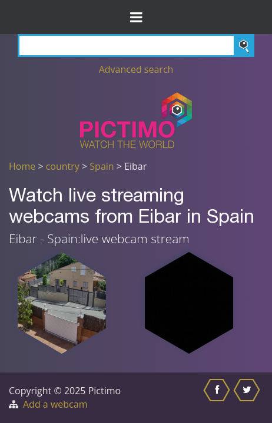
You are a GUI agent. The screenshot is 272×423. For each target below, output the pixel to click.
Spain (101, 166)
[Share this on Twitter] (248, 397)
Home (22, 166)
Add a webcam (55, 404)
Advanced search (136, 69)
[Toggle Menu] (136, 17)
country (62, 166)
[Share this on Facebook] (218, 397)
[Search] (136, 45)
